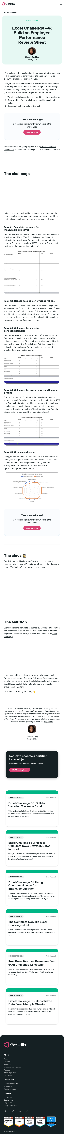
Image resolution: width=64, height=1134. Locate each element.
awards (18, 1067)
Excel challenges (10, 1089)
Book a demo (9, 1100)
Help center (8, 1103)
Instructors (7, 1064)
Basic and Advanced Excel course (39, 678)
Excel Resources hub (13, 684)
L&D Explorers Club (11, 1083)
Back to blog (10, 12)
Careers (7, 1062)
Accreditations (9, 1067)
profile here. (48, 722)
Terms (6, 1073)
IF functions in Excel (34, 564)
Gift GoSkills (8, 1076)
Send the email (32, 132)
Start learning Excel (19, 770)
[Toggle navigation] (61, 4)
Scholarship (8, 1086)
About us (7, 1059)
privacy (13, 1073)
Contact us (7, 1097)
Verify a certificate (10, 1105)
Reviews (7, 1070)
